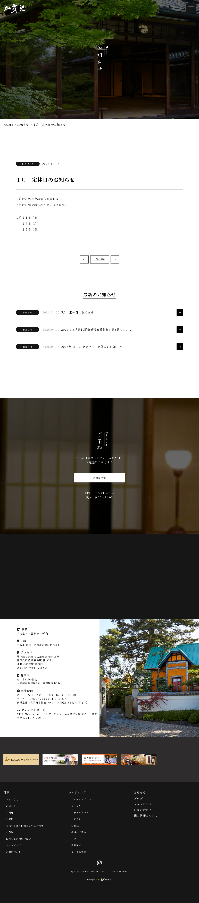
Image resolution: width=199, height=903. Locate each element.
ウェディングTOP (81, 799)
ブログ (138, 798)
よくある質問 (78, 852)
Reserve (99, 478)
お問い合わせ (13, 852)
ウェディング (77, 792)
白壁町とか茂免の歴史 (18, 838)
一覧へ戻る (99, 259)
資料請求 (76, 845)
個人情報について (146, 815)
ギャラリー (77, 805)
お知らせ (23, 124)
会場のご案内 (78, 832)
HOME (8, 124)
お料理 (10, 812)
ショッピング (13, 845)
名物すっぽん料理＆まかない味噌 (25, 825)
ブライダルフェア (81, 812)
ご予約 (10, 832)
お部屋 (10, 819)
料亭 (6, 792)
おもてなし (12, 799)
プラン (75, 838)
